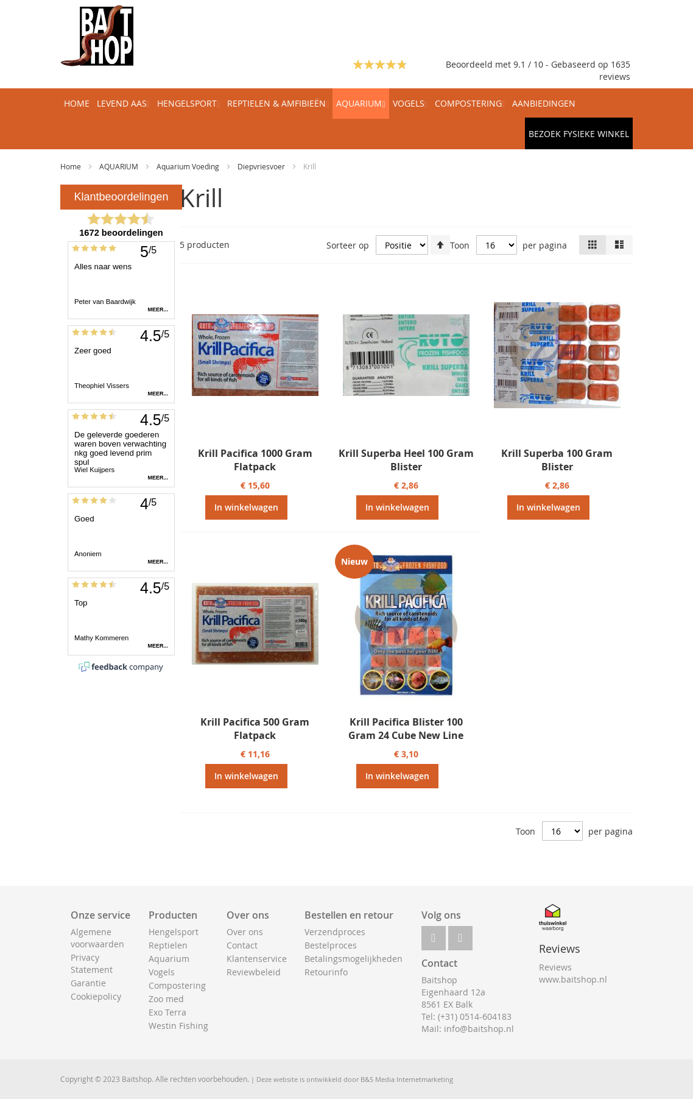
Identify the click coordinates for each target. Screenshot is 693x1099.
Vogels (162, 972)
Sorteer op (347, 245)
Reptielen (168, 945)
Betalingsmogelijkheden (353, 958)
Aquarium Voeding (189, 166)
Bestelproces (330, 945)
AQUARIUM (119, 166)
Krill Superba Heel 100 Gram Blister (406, 460)
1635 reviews (614, 70)
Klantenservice (257, 958)
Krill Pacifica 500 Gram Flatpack (254, 728)
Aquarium (169, 958)
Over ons (245, 932)
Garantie (88, 983)
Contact (242, 945)
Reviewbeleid (254, 972)
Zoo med (166, 999)
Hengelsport (174, 932)
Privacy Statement (92, 963)
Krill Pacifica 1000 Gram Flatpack (255, 460)
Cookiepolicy (96, 996)
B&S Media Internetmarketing (407, 1079)
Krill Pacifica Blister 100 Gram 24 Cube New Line (405, 728)
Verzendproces (334, 932)
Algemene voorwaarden (97, 938)
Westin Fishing (178, 1025)
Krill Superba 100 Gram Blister (557, 460)
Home (71, 166)
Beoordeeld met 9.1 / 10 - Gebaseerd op (528, 64)
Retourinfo (326, 972)
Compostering (177, 985)
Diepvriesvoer (262, 166)
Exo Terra (167, 1012)
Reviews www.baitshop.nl (573, 973)
